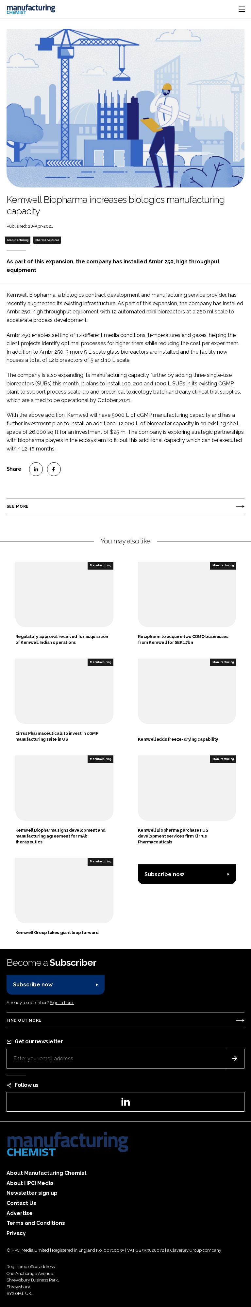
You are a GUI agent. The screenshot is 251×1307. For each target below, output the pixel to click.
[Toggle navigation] (242, 9)
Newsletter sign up (32, 1193)
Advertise (20, 1213)
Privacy (16, 1233)
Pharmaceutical (47, 240)
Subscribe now (164, 874)
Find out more (24, 1020)
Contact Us (21, 1203)
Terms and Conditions (36, 1223)
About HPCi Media (30, 1183)
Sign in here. (62, 1002)
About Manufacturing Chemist (47, 1173)
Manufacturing (17, 240)
